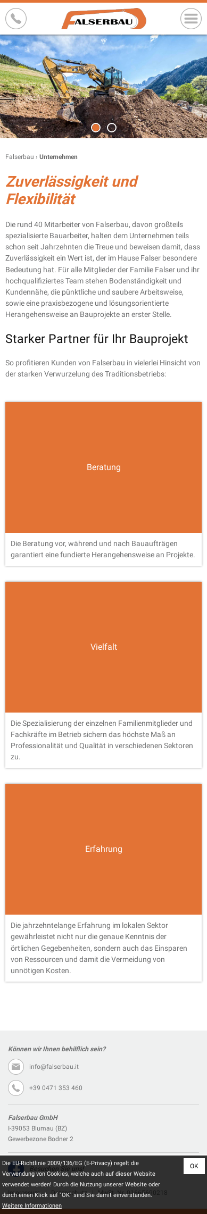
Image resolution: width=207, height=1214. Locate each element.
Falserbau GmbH (103, 18)
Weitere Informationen (32, 1205)
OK (194, 1166)
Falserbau (19, 157)
